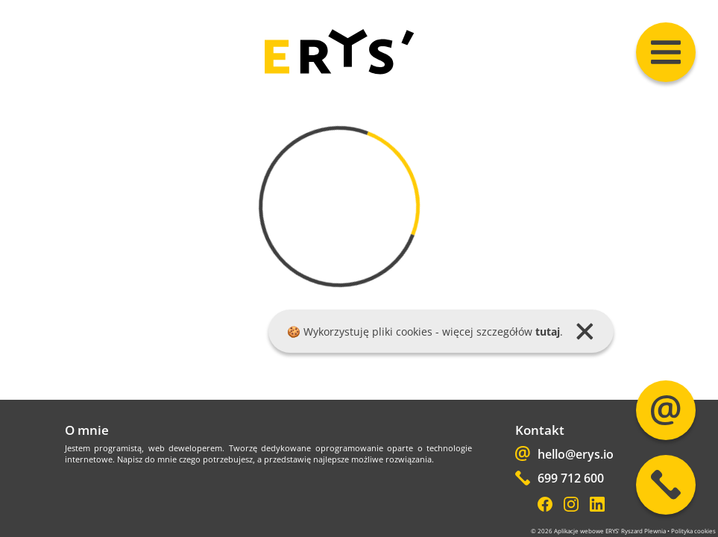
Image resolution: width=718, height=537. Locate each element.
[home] (339, 71)
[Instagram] (571, 506)
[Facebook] (545, 506)
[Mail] (666, 410)
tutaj (547, 331)
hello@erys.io (564, 455)
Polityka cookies (693, 531)
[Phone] (666, 485)
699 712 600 (559, 479)
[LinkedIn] (597, 506)
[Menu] (666, 52)
